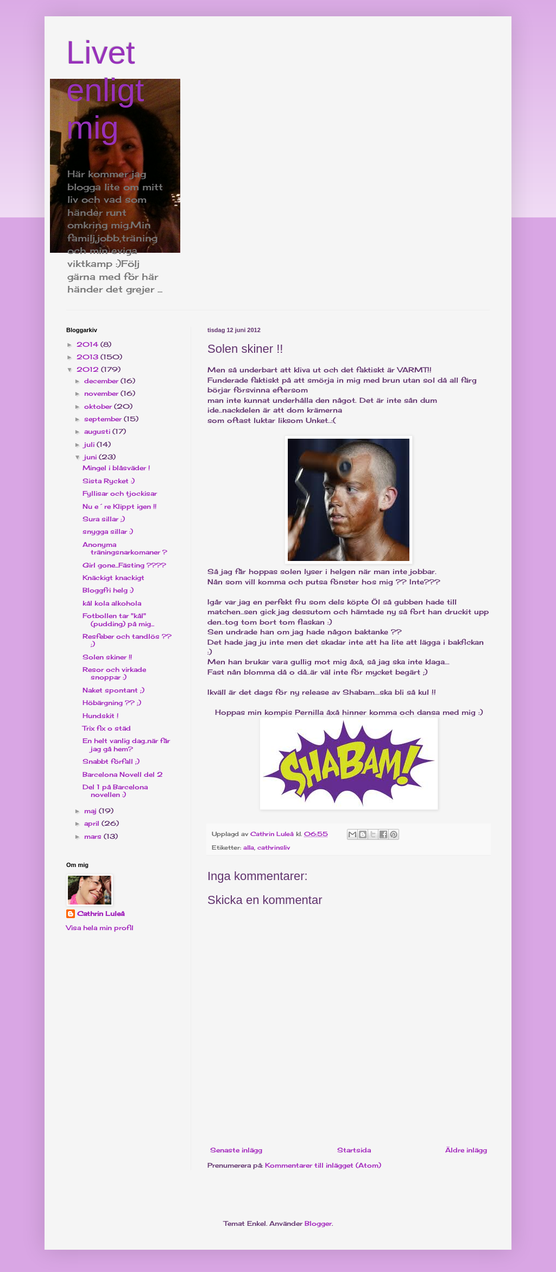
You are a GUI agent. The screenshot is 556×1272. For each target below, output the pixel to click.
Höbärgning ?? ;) (112, 703)
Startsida (354, 1150)
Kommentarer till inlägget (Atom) (323, 1165)
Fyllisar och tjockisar (120, 493)
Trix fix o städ (107, 728)
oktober (99, 406)
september (104, 419)
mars (94, 836)
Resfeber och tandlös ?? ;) (127, 640)
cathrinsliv (273, 847)
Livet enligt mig (105, 90)
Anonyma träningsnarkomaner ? (125, 548)
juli (90, 444)
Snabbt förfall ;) (111, 761)
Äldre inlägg (466, 1150)
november (102, 393)
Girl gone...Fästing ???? (124, 565)
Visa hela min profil (100, 928)
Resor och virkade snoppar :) (114, 673)
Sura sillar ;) (104, 519)
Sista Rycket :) (109, 481)
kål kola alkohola (112, 603)
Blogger (318, 1223)
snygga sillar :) (108, 531)
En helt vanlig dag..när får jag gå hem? (126, 744)
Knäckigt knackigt (113, 577)
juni (91, 457)
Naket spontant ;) (113, 690)
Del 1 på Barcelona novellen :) (115, 791)
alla (248, 847)
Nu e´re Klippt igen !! (119, 506)
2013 (88, 357)
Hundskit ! (100, 716)
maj (91, 811)
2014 (88, 344)
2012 (89, 369)
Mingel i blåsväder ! (116, 468)
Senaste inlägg (236, 1150)
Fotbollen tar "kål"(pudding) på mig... (118, 619)
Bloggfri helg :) (108, 590)
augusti (98, 431)
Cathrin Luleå (100, 913)
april (93, 823)
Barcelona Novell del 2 (123, 774)
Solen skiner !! (107, 657)
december (102, 381)
